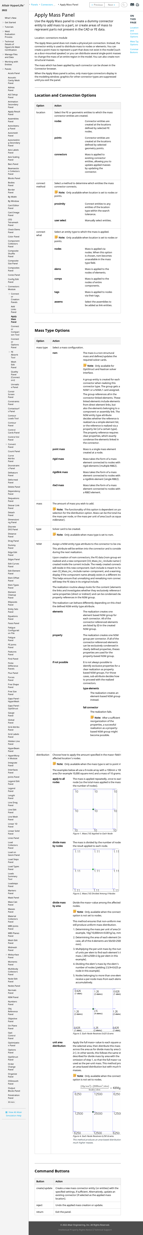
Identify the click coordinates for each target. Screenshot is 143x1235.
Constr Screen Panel (11, 394)
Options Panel (12, 1051)
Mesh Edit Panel (13, 364)
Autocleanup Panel (13, 127)
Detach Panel (11, 514)
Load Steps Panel (13, 860)
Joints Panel (13, 776)
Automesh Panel (13, 134)
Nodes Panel (14, 985)
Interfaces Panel (13, 771)
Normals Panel (12, 991)
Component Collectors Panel (14, 243)
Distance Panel (12, 535)
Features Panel (12, 653)
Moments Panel (12, 963)
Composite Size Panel (13, 262)
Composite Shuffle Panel (13, 253)
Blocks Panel (14, 178)
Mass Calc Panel (12, 903)
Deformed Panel (13, 481)
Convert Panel (12, 445)
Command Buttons (135, 51)
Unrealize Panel (15, 386)
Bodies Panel (11, 184)
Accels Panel (14, 73)
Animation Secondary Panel (13, 104)
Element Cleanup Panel (12, 595)
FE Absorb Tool (14, 354)
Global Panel (11, 721)
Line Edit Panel (12, 811)
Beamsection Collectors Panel (14, 171)
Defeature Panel (13, 474)
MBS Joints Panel (13, 927)
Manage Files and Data (11, 55)
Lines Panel (13, 838)
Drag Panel (13, 540)
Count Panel (14, 451)
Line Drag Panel (13, 804)
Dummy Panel (12, 546)
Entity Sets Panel (13, 610)
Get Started (10, 22)
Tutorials (9, 26)
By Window (13, 201)
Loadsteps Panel (13, 885)
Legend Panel (11, 789)
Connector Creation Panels (15, 298)
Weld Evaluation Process (10, 34)
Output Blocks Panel (14, 1089)
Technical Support (103, 1229)
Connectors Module (13, 288)
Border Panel (11, 191)
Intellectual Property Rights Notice (75, 1229)
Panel (13, 1058)
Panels (8, 68)
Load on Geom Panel (14, 853)
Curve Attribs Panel (11, 458)
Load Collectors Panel (13, 845)
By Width (12, 196)
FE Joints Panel (12, 646)
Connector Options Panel (15, 343)
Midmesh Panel (12, 948)
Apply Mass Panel (14, 319)
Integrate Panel (12, 764)
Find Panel (13, 658)
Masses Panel (11, 910)
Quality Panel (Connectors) (15, 375)
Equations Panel (13, 617)
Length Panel (11, 797)
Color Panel (13, 236)
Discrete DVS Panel (13, 528)
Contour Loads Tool (13, 417)
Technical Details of (12, 45)
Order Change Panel (11, 1066)
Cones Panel (14, 274)
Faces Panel (13, 623)
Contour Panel (12, 424)
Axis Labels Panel (13, 151)
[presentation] (104, 1088)
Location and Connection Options (135, 32)
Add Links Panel (13, 309)
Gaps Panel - (14, 700)
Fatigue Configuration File (13, 630)
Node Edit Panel (13, 980)
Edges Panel (14, 559)
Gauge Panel (11, 714)
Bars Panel (13, 164)
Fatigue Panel (11, 639)
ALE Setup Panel (13, 96)
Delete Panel (14, 486)
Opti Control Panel (11, 1035)
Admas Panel (11, 89)
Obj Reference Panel (13, 1011)
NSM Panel (13, 997)
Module (13, 757)
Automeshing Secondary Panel (14, 142)
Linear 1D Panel (12, 825)
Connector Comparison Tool (15, 330)
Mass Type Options (135, 43)
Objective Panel (12, 1020)
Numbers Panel (12, 1003)
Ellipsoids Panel (12, 603)
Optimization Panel (13, 1044)
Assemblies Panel (13, 120)
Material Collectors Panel (13, 919)
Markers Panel (12, 892)
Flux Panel (13, 673)
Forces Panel (11, 678)
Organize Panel (12, 1075)
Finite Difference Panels (13, 666)
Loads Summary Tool (12, 876)
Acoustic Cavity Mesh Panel (14, 80)
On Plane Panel (12, 1027)
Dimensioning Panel (13, 521)
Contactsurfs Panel (13, 410)
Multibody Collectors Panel (13, 971)
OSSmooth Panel (13, 1082)
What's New (10, 17)
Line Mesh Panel (13, 818)
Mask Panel (13, 897)
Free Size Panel (12, 693)
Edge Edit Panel (12, 553)
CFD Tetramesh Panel (13, 222)
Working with (11, 63)
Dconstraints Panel (13, 467)
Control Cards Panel (14, 431)
